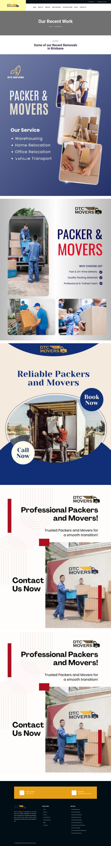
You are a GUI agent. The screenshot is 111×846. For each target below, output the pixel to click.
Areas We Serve (56, 7)
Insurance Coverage (75, 827)
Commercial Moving (75, 812)
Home (34, 7)
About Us (40, 7)
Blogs (76, 7)
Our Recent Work (67, 7)
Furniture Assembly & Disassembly (78, 830)
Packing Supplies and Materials (78, 825)
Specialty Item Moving (76, 817)
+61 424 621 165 (29, 793)
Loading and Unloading (76, 820)
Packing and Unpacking (76, 814)
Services (47, 7)
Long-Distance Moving (76, 833)
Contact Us (83, 7)
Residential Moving (75, 809)
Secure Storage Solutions (76, 822)
